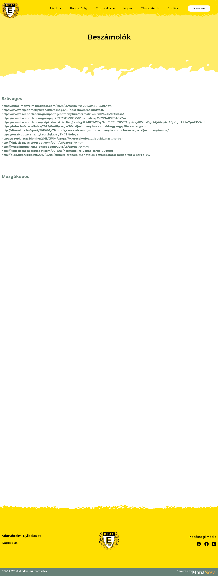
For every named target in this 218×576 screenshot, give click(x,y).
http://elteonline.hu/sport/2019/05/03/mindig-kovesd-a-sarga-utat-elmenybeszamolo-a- (66, 130)
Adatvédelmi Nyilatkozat (21, 536)
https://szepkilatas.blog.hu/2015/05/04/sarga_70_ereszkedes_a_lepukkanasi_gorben (62, 138)
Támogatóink (150, 8)
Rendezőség (78, 8)
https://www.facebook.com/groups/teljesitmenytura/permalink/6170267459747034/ (63, 114)
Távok (55, 8)
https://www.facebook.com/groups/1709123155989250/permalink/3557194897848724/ (64, 118)
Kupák (127, 8)
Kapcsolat (10, 543)
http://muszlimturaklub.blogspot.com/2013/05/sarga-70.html (45, 146)
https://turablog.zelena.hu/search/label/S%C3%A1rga (40, 134)
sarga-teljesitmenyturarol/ (149, 130)
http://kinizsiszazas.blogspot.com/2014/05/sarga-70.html (43, 142)
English (173, 8)
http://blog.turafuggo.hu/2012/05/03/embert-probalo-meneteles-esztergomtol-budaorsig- (67, 155)
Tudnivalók (105, 8)
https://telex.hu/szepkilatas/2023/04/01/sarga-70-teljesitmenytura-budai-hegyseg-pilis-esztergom (74, 126)
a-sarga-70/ (141, 155)
